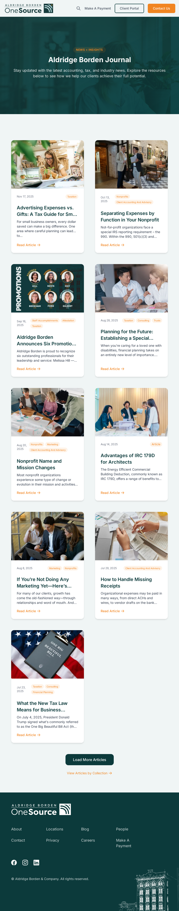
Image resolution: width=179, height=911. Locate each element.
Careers (88, 840)
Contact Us (161, 8)
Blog (85, 829)
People (122, 829)
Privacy (52, 840)
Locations (54, 829)
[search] (78, 8)
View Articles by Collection (89, 773)
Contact (18, 840)
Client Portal (129, 8)
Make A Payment (98, 8)
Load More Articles (89, 759)
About (16, 829)
